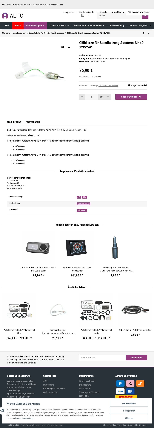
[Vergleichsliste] (82, 15)
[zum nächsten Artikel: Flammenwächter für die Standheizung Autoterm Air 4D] (149, 33)
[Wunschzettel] (90, 15)
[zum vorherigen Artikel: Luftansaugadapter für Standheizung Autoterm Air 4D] (143, 33)
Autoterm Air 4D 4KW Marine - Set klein (19, 331)
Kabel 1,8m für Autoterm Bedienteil (135, 330)
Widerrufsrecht (50, 392)
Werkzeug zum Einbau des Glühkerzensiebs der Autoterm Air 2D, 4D (115, 269)
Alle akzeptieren (129, 403)
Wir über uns (85, 388)
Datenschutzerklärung (54, 356)
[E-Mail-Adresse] (102, 357)
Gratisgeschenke (87, 381)
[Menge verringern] (82, 96)
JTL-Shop (143, 425)
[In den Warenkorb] (131, 96)
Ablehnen (129, 418)
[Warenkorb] (139, 12)
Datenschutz (85, 385)
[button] (117, 12)
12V (84, 197)
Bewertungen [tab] (33, 122)
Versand (97, 77)
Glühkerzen (81, 210)
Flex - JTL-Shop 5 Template (115, 425)
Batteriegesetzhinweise (54, 388)
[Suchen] (119, 15)
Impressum (48, 385)
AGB (45, 381)
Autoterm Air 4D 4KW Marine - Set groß (96, 331)
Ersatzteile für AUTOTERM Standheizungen (110, 58)
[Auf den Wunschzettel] (69, 47)
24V (78, 197)
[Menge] (91, 96)
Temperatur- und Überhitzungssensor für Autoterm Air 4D (57, 332)
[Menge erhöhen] (108, 96)
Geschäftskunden (87, 12)
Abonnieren (136, 357)
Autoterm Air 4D (83, 204)
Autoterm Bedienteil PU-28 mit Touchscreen (77, 269)
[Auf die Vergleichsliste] (62, 47)
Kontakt (103, 12)
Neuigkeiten (68, 12)
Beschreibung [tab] (14, 122)
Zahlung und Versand (89, 392)
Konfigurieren (128, 411)
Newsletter (84, 396)
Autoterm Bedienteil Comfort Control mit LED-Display (38, 269)
